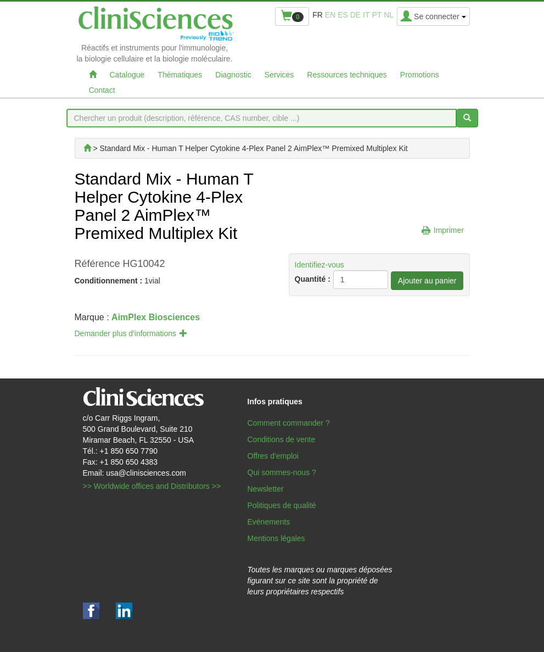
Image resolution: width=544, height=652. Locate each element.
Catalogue (127, 74)
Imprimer (449, 230)
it (366, 14)
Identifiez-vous (319, 264)
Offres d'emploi (273, 456)
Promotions (419, 74)
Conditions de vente (282, 439)
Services (279, 74)
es (343, 14)
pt (377, 14)
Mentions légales (276, 538)
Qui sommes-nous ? (282, 472)
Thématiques (180, 74)
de (355, 14)
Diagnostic (233, 74)
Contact (102, 90)
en (330, 14)
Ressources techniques (347, 74)
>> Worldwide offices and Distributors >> (152, 486)
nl (389, 14)
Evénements (269, 521)
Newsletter (266, 488)
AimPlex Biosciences (155, 317)
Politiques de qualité (282, 505)
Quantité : (312, 279)
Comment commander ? (289, 423)
